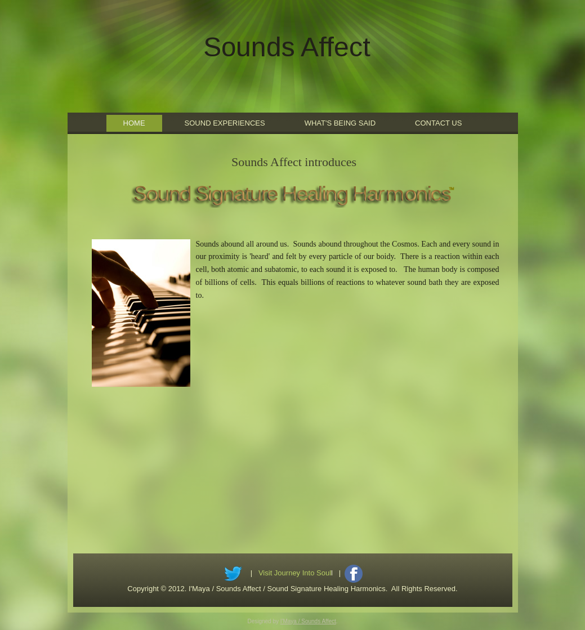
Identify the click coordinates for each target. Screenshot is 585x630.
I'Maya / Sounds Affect (308, 621)
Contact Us (438, 123)
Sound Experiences (225, 123)
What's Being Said (340, 123)
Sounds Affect (286, 47)
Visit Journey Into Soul (294, 573)
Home (134, 123)
